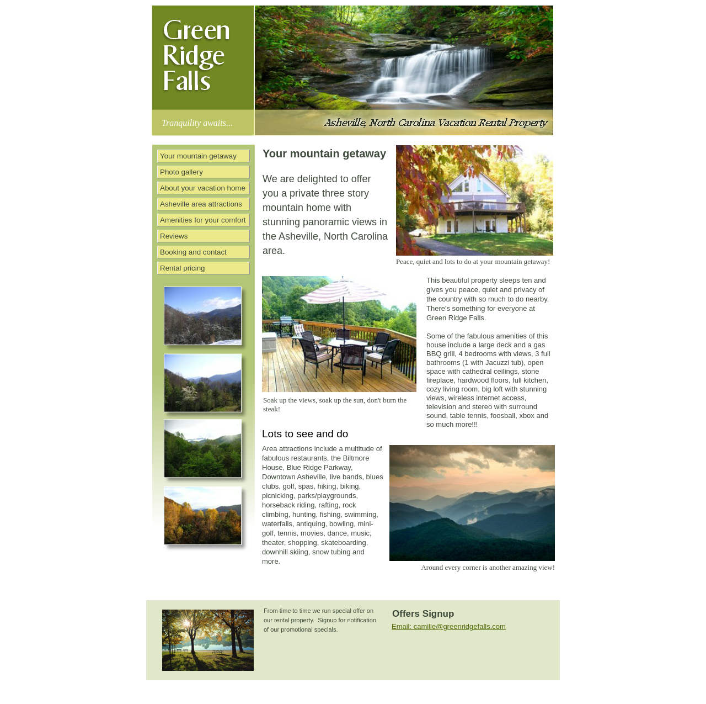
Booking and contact (193, 252)
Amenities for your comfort (203, 220)
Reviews (174, 236)
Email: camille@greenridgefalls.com (449, 626)
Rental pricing (182, 268)
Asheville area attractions (201, 204)
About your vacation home (202, 188)
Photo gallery (181, 172)
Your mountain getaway (198, 156)
